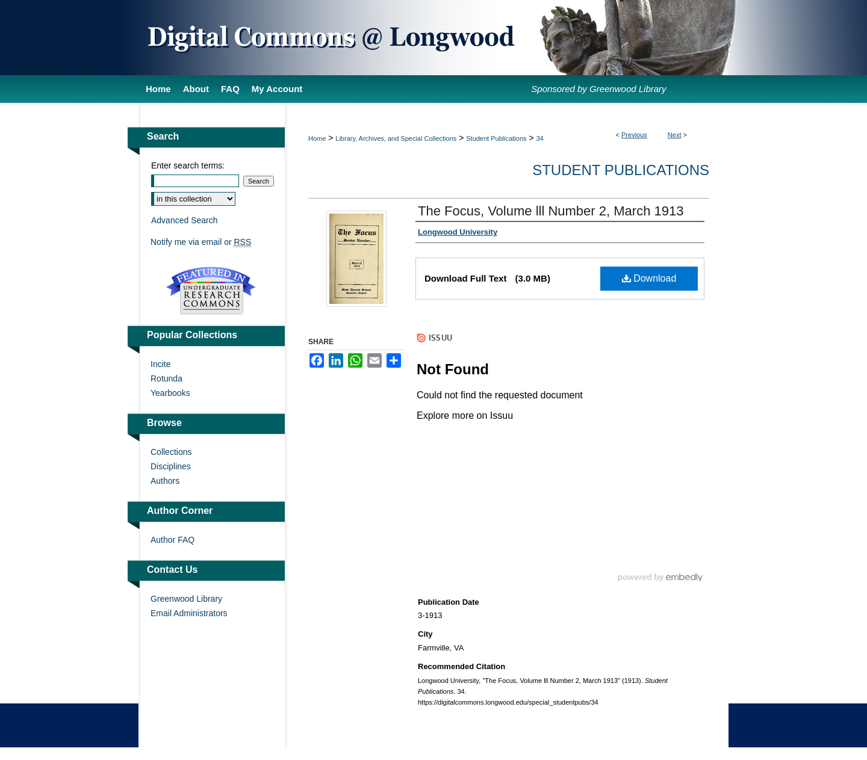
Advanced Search (184, 220)
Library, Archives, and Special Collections (395, 138)
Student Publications (496, 138)
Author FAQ (172, 540)
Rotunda (166, 378)
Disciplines (171, 466)
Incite (160, 364)
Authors (165, 481)
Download (649, 278)
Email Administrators (189, 613)
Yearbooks (170, 393)
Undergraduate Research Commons (211, 291)
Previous (634, 134)
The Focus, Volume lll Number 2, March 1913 (550, 210)
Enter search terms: (188, 165)
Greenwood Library (186, 599)
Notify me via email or (201, 242)
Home (317, 138)
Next (675, 134)
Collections (171, 452)
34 (540, 138)
